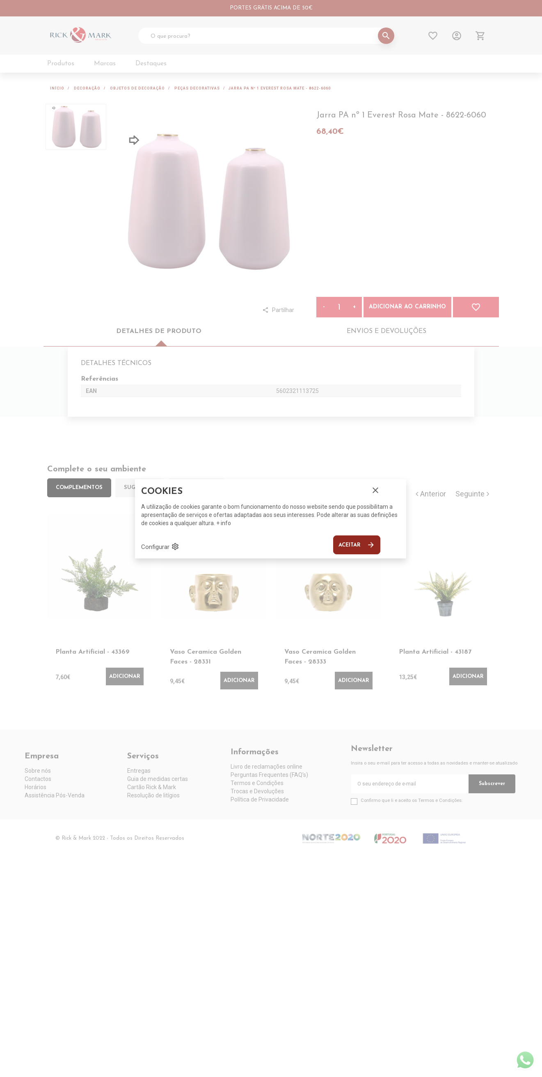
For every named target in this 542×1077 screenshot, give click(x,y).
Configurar (160, 546)
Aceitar (356, 545)
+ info (223, 523)
